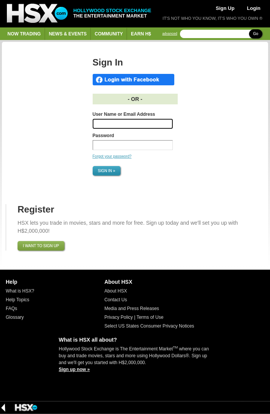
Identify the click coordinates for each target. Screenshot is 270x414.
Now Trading (24, 34)
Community (109, 34)
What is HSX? (20, 291)
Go (255, 34)
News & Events (68, 34)
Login (253, 8)
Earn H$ (141, 34)
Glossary (15, 317)
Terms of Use (150, 317)
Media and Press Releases (131, 308)
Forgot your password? (112, 156)
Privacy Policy (118, 317)
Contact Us (115, 299)
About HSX (115, 291)
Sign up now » (74, 369)
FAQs (11, 308)
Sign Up (225, 8)
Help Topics (17, 299)
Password (103, 135)
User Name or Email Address (124, 114)
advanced (169, 33)
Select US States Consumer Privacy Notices (149, 326)
